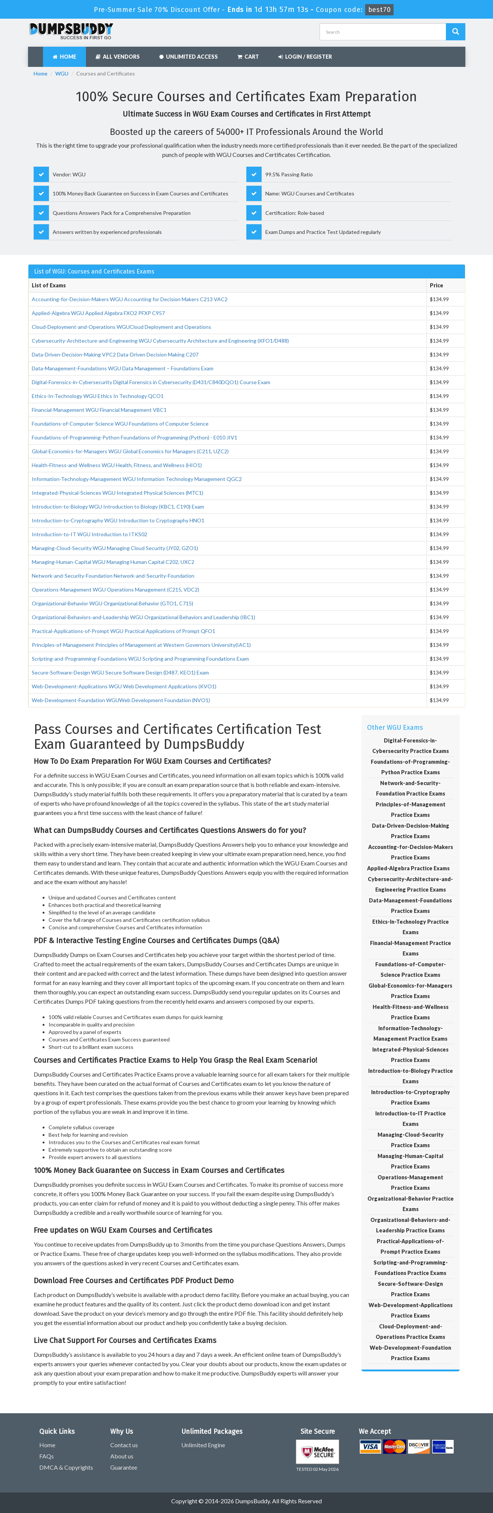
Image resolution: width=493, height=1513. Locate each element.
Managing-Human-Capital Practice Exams (410, 1161)
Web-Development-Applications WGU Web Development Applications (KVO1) (124, 686)
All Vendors (118, 56)
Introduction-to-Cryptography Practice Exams (410, 1097)
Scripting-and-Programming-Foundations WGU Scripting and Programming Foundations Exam (140, 658)
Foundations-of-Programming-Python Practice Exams (410, 767)
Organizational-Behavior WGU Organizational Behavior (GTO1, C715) (112, 603)
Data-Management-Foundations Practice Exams (410, 905)
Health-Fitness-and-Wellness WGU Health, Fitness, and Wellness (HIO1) (117, 465)
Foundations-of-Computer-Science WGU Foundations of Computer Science (120, 423)
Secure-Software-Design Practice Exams (410, 1289)
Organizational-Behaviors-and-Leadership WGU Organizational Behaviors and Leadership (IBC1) (143, 617)
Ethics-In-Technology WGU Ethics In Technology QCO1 (98, 396)
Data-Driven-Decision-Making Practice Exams (410, 830)
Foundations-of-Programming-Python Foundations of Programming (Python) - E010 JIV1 (134, 437)
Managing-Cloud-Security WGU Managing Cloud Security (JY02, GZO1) (115, 548)
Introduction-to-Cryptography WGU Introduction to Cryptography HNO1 (118, 520)
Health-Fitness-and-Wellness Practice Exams (411, 1012)
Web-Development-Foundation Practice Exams (410, 1352)
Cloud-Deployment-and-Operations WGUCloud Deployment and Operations (121, 327)
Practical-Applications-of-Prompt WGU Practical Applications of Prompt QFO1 (123, 631)
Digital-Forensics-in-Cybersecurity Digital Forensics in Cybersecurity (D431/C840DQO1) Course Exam (151, 382)
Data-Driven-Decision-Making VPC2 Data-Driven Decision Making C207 (115, 354)
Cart (248, 56)
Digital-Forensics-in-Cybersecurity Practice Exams (410, 745)
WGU (61, 73)
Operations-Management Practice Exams (410, 1182)
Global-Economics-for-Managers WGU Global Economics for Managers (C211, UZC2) (130, 451)
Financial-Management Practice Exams (410, 948)
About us (121, 1456)
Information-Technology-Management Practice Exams (410, 1033)
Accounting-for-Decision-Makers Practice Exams (410, 852)
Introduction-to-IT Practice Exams (410, 1118)
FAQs (46, 1456)
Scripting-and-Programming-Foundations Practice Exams (410, 1267)
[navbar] (37, 53)
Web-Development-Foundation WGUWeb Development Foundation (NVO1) (121, 700)
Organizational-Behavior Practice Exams (410, 1203)
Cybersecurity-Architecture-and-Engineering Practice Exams (410, 884)
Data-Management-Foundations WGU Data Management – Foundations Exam (122, 368)
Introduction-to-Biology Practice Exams (410, 1076)
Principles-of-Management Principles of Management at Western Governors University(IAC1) (141, 645)
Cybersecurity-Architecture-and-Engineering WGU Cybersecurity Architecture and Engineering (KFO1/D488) (160, 340)
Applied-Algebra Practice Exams (408, 868)
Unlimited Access (188, 56)
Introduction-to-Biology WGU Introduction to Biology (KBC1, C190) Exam (118, 506)
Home (64, 56)
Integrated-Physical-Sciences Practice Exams (410, 1054)
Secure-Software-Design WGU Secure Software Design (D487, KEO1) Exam (120, 672)
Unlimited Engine (203, 1444)
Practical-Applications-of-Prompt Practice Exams (410, 1246)
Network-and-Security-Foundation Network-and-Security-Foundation (113, 575)
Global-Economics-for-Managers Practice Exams (410, 990)
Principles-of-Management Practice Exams (411, 809)
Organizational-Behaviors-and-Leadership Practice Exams (410, 1225)
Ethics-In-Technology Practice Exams (410, 926)
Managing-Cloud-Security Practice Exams (411, 1139)
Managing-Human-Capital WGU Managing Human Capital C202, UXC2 (113, 562)
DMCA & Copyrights (66, 1467)
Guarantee (123, 1467)
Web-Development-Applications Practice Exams (411, 1310)
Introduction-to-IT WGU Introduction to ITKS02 (89, 534)
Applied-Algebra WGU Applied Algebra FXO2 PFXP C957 (98, 313)
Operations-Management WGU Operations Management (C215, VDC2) (115, 589)
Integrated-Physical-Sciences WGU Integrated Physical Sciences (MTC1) (117, 493)
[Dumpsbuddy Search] (455, 31)
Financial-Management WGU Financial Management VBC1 (99, 410)
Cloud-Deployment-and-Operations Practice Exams (410, 1331)
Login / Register (305, 56)
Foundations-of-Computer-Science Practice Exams (410, 969)
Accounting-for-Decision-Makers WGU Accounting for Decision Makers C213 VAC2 (130, 299)
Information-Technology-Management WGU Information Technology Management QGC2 (137, 479)
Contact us (124, 1444)
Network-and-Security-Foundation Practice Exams (410, 788)
